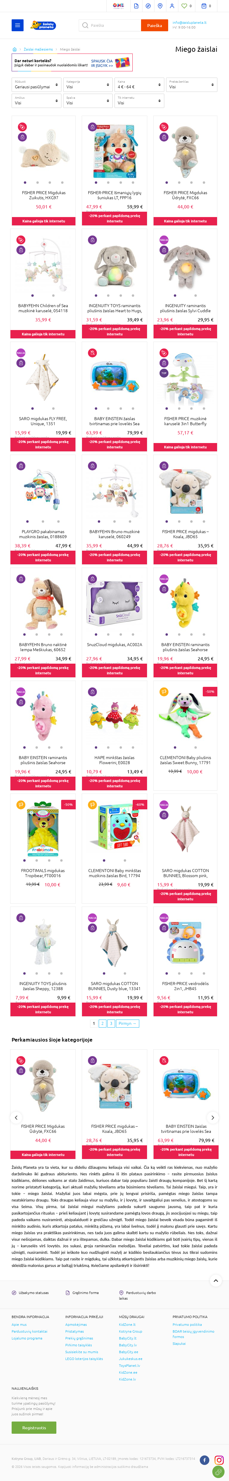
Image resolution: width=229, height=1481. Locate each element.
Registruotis (34, 1427)
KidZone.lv (127, 1379)
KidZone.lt (127, 1325)
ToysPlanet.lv (129, 1366)
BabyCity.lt (128, 1338)
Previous (16, 1118)
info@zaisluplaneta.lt (190, 23)
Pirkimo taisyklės (78, 1345)
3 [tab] (50, 182)
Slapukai (179, 1344)
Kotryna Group (130, 1331)
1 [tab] (25, 182)
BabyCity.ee (128, 1352)
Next (213, 1118)
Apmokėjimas (76, 1325)
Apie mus (19, 1325)
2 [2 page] (102, 1023)
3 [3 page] (111, 1023)
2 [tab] (37, 182)
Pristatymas (74, 1331)
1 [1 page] (94, 1023)
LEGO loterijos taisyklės (84, 1359)
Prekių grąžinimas (79, 1338)
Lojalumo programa (27, 1338)
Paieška (154, 25)
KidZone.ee (128, 1372)
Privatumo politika (187, 1325)
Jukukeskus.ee (131, 1359)
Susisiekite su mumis (81, 1352)
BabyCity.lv (128, 1345)
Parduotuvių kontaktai (29, 1331)
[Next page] (127, 1024)
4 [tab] (62, 182)
